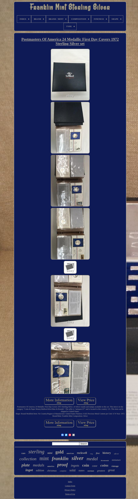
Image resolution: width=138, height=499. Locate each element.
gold (59, 452)
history (107, 452)
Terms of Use (70, 494)
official (116, 454)
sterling (36, 451)
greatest (101, 470)
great (111, 470)
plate (25, 465)
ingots (75, 465)
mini (49, 453)
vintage (115, 466)
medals (38, 465)
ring (91, 454)
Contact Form (70, 486)
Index (70, 482)
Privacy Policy (70, 490)
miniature (116, 460)
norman (90, 471)
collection (27, 458)
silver (78, 458)
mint (44, 458)
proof (62, 464)
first (97, 453)
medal (92, 458)
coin (85, 465)
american (70, 453)
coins (104, 465)
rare (23, 453)
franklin (60, 458)
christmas (52, 470)
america (50, 466)
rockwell (82, 452)
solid (73, 470)
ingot (29, 470)
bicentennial (105, 460)
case (94, 465)
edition (40, 470)
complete (63, 471)
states (81, 470)
